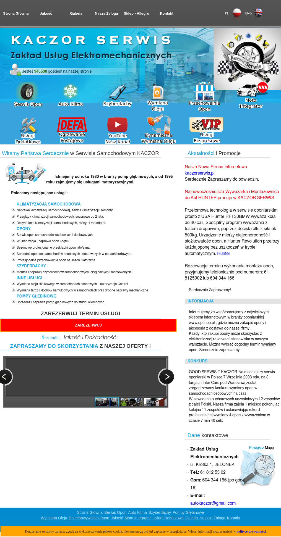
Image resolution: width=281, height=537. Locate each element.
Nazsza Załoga (212, 518)
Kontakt (166, 13)
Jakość (46, 13)
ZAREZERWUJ (88, 325)
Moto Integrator (137, 518)
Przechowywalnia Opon (89, 518)
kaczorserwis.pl (200, 173)
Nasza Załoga (106, 13)
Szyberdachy (160, 512)
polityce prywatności (251, 531)
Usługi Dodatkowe (168, 518)
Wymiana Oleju (54, 518)
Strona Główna (15, 13)
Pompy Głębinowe (188, 512)
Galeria (76, 13)
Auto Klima (137, 512)
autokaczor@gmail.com (213, 503)
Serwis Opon (115, 512)
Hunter (223, 253)
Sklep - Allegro (136, 13)
